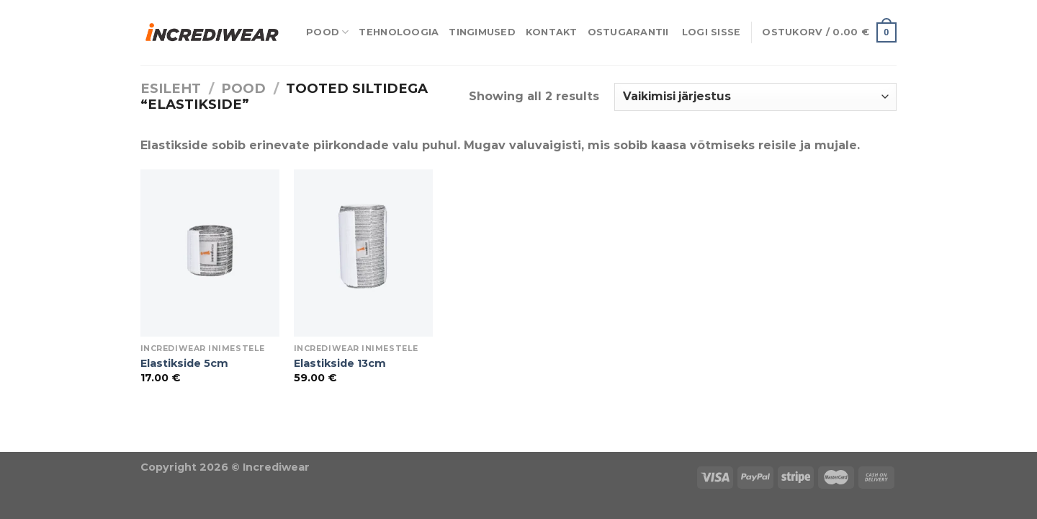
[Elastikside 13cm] (363, 253)
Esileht (170, 88)
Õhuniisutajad (161, 442)
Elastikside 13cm (340, 363)
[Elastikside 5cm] (209, 253)
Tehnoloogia (399, 32)
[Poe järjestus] (755, 97)
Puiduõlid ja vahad (58, 442)
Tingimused (482, 32)
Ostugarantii (628, 32)
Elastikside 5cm (184, 363)
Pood (327, 32)
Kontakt (552, 32)
